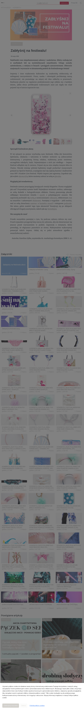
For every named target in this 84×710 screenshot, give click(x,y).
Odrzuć (23, 705)
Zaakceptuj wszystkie (11, 705)
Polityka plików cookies (37, 705)
